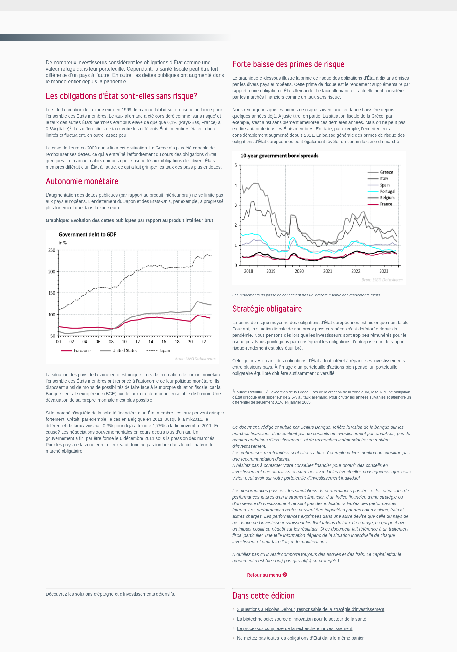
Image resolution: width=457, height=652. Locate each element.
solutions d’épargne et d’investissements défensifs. (125, 594)
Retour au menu (264, 575)
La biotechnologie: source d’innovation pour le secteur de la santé (301, 618)
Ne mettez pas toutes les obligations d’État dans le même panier (300, 638)
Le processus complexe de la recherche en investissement (294, 628)
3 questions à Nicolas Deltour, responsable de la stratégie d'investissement (310, 609)
